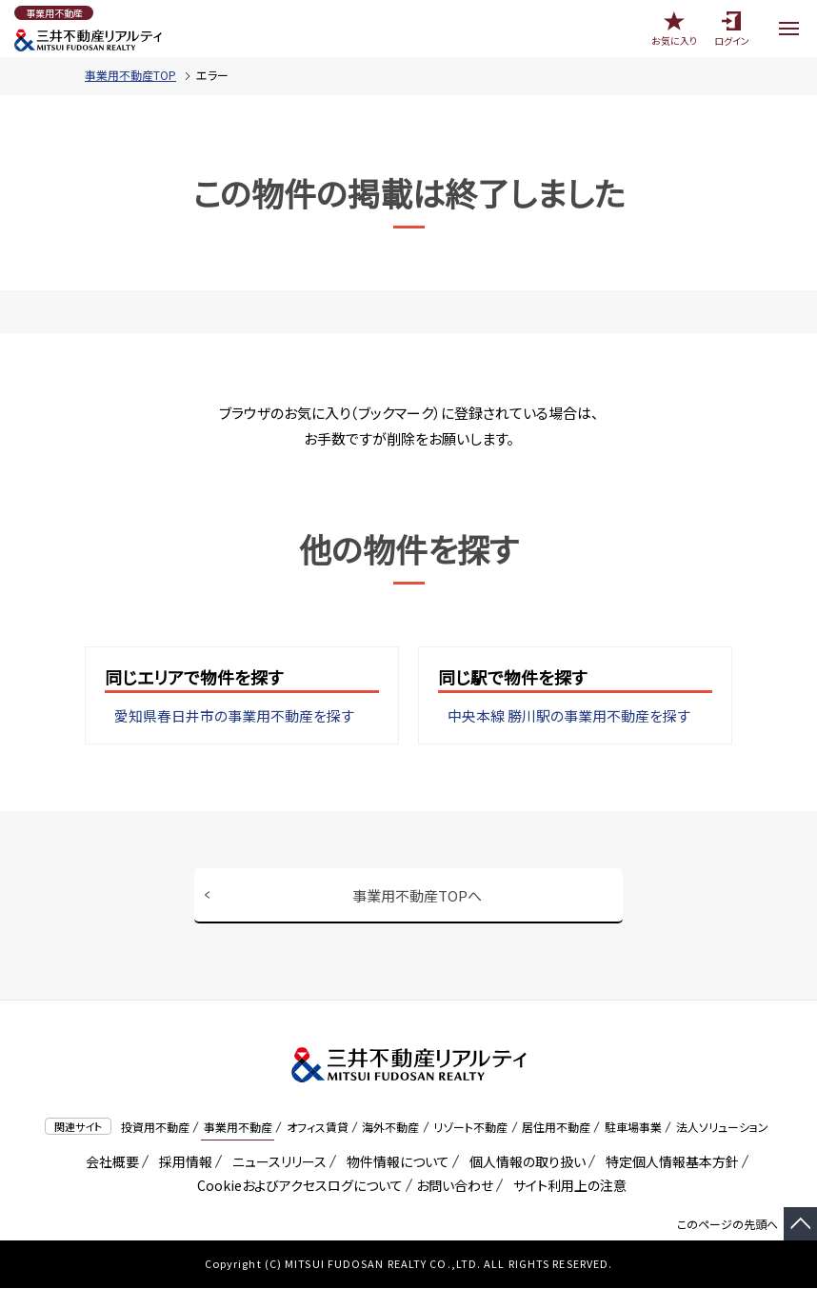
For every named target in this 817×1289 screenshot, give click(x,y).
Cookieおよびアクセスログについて (296, 1186)
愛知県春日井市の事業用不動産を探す (234, 716)
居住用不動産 (556, 1128)
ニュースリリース (276, 1162)
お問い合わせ (454, 1186)
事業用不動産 (238, 1128)
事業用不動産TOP (130, 75)
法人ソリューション (722, 1128)
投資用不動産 (155, 1128)
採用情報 (182, 1162)
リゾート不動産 (470, 1128)
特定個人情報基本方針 (669, 1162)
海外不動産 (390, 1128)
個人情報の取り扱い (524, 1162)
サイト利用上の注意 (567, 1186)
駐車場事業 (633, 1128)
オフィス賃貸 (318, 1128)
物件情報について (394, 1162)
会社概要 (109, 1162)
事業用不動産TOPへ (417, 895)
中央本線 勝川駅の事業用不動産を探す (569, 716)
